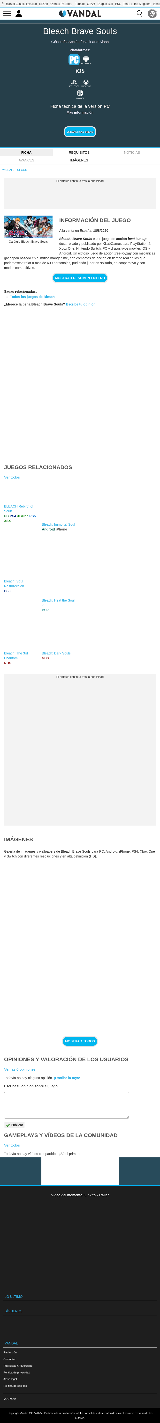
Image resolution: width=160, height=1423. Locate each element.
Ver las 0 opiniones (20, 1069)
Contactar (9, 1359)
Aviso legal (10, 1378)
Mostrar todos (80, 1041)
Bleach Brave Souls (80, 31)
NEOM (43, 4)
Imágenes (79, 160)
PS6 (118, 4)
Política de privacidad (16, 1372)
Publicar (14, 1125)
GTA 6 (91, 4)
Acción (74, 42)
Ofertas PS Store (61, 4)
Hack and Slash (96, 42)
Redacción (10, 1352)
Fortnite (80, 4)
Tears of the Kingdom (136, 4)
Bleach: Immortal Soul (58, 524)
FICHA (26, 152)
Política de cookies (15, 1385)
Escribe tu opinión (81, 304)
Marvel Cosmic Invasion (21, 4)
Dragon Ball (105, 4)
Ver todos (12, 477)
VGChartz (9, 1398)
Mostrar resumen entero (80, 278)
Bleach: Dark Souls (56, 653)
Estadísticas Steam (80, 132)
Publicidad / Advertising (17, 1365)
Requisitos (79, 152)
